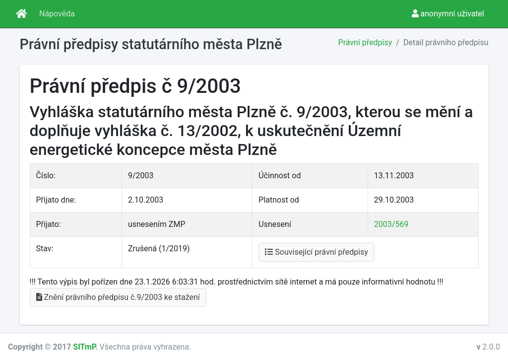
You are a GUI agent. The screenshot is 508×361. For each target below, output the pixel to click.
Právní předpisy (365, 42)
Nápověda (57, 13)
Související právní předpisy (316, 252)
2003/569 (391, 224)
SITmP (84, 347)
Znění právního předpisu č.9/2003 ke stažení (118, 297)
